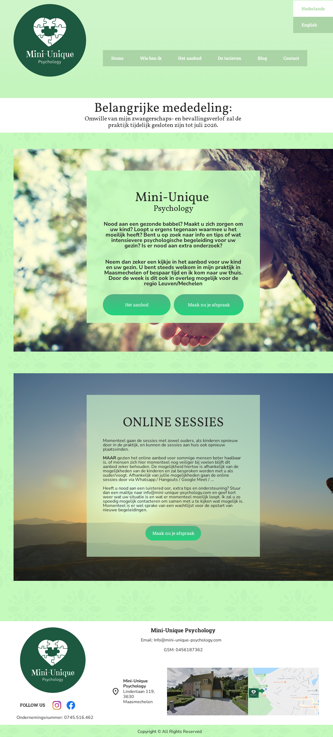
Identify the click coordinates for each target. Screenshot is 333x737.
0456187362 (189, 650)
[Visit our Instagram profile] (57, 705)
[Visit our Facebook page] (71, 705)
